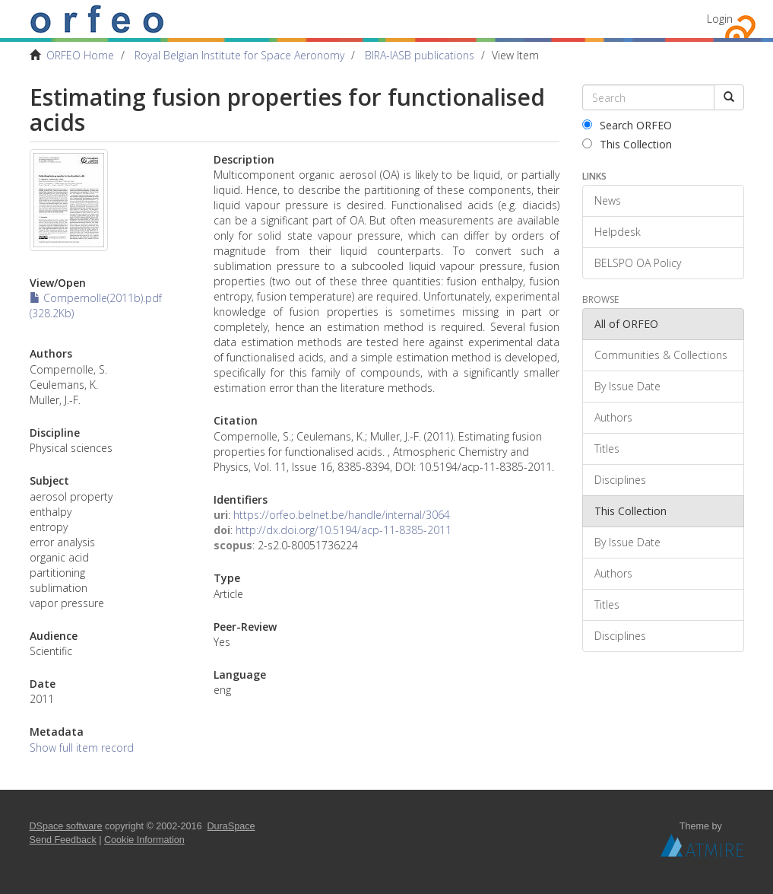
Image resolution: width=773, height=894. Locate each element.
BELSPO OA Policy (637, 263)
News (607, 200)
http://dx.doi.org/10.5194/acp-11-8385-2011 (343, 530)
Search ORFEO (627, 125)
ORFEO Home (80, 55)
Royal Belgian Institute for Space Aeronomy (239, 55)
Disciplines (620, 479)
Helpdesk (617, 231)
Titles (606, 448)
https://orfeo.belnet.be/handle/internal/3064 (341, 514)
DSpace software (66, 826)
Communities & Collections (660, 355)
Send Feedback (63, 840)
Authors (613, 417)
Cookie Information (144, 840)
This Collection (627, 144)
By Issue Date (627, 386)
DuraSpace (231, 826)
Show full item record (82, 747)
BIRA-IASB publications (419, 55)
